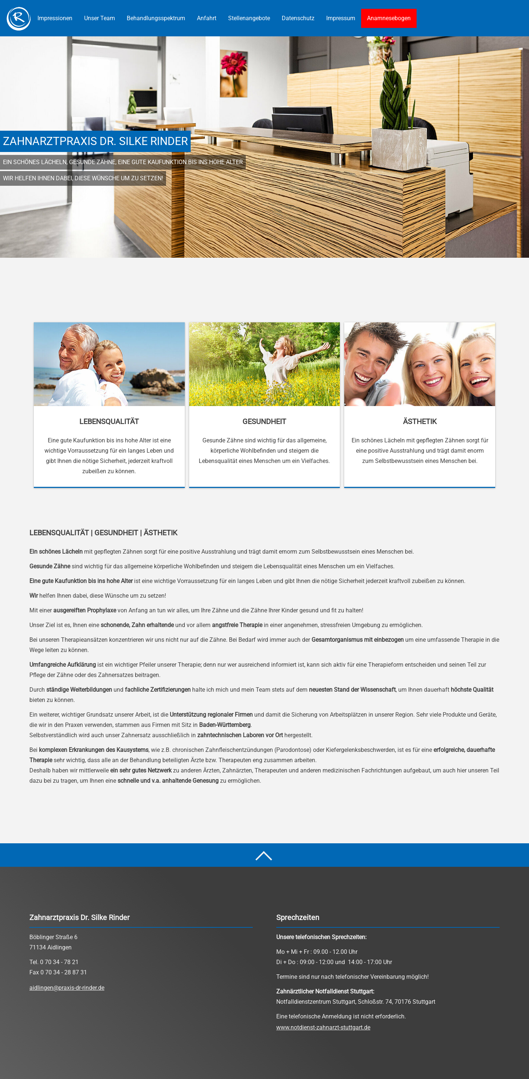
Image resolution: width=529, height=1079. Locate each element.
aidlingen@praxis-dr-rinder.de (66, 987)
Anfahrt (206, 18)
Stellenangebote (249, 18)
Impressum (340, 18)
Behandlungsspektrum (156, 18)
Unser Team (99, 18)
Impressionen (54, 18)
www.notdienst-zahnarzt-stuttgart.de (323, 1027)
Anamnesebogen (389, 18)
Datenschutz (298, 18)
